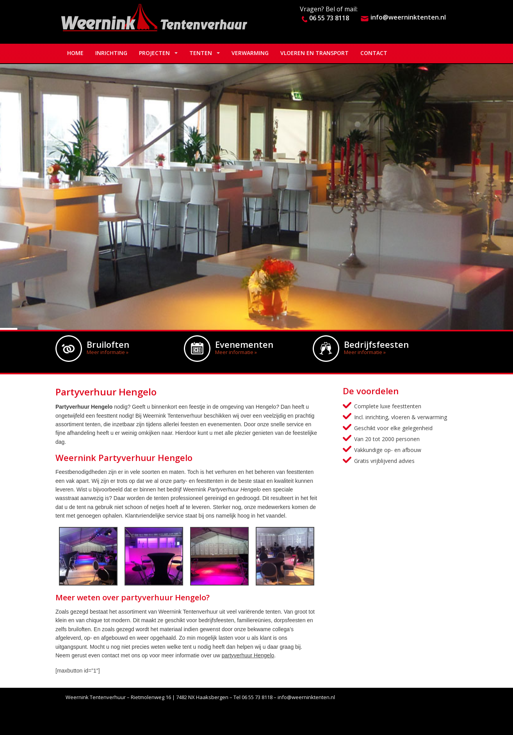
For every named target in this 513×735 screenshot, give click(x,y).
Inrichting (111, 53)
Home (75, 53)
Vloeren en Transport (314, 53)
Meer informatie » (107, 352)
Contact (373, 53)
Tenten (200, 53)
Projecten (154, 53)
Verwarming (250, 53)
